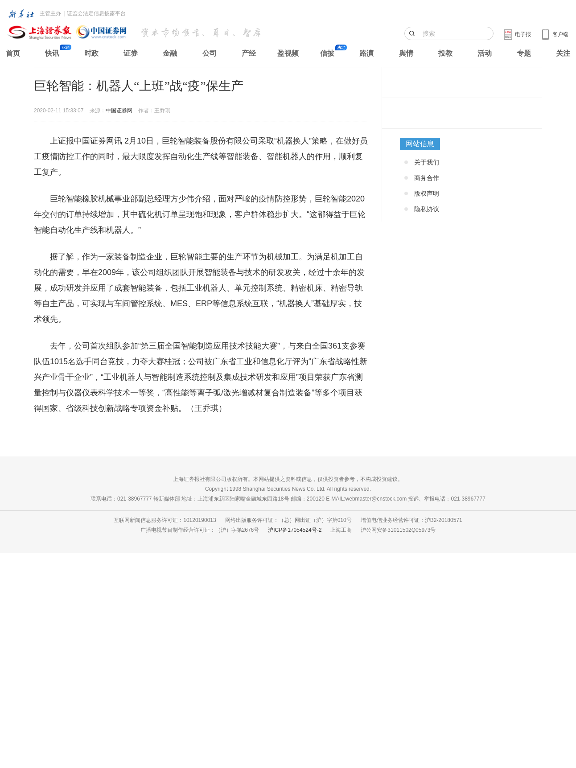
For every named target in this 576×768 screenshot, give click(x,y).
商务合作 (426, 177)
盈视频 (288, 53)
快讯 (52, 53)
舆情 (406, 53)
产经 (249, 53)
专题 (524, 53)
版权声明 (426, 193)
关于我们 (426, 162)
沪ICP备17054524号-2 (294, 530)
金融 (170, 53)
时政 (91, 53)
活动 (484, 53)
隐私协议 (426, 209)
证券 (130, 53)
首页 (13, 53)
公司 (209, 53)
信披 (327, 53)
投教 (445, 53)
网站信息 (420, 144)
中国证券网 (119, 110)
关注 (563, 53)
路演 (366, 53)
